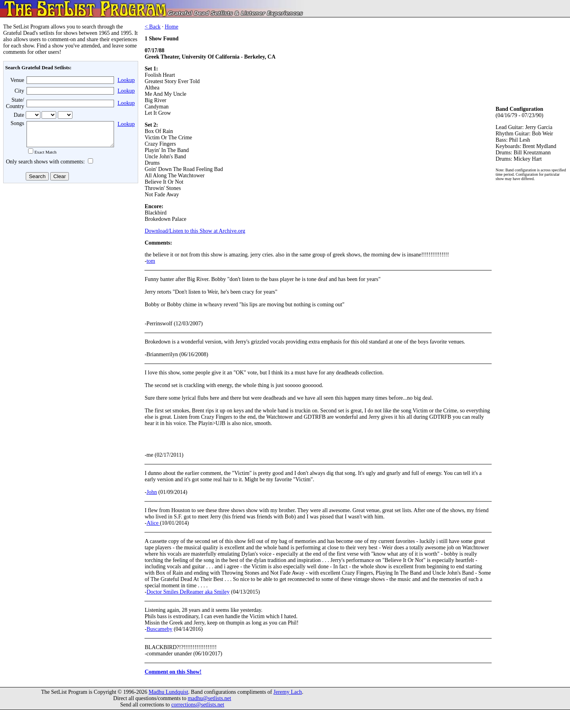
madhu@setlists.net (209, 698)
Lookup (126, 80)
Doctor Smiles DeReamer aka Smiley (188, 592)
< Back (152, 27)
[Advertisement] (69, 249)
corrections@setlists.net (197, 705)
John (151, 492)
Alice (153, 523)
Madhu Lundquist (168, 692)
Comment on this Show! (172, 672)
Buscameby (159, 629)
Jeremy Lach (288, 692)
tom (150, 261)
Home (171, 27)
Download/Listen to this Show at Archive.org (194, 231)
